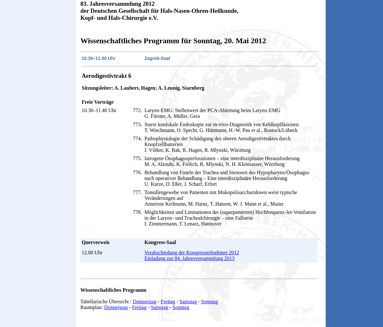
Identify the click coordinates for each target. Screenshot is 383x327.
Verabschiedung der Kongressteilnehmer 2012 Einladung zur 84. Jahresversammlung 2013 (191, 255)
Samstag (188, 301)
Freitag (168, 301)
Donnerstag (145, 301)
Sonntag (209, 301)
